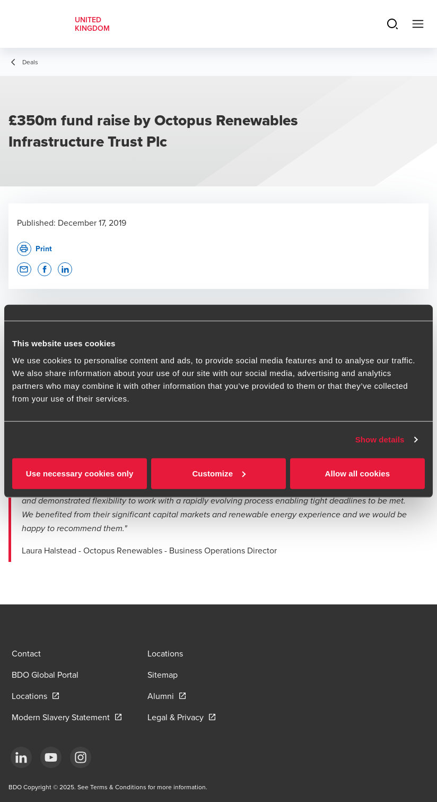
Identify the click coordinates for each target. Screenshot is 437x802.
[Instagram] (80, 757)
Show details (380, 439)
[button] (24, 269)
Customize (219, 472)
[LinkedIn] (21, 757)
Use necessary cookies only (80, 472)
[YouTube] (51, 757)
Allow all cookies (357, 472)
